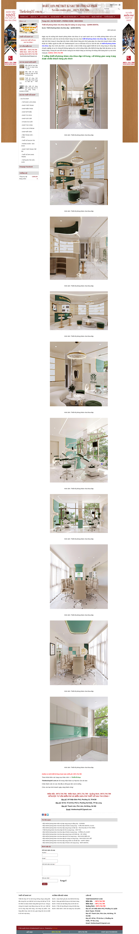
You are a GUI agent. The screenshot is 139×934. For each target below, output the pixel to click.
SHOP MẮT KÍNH (26, 131)
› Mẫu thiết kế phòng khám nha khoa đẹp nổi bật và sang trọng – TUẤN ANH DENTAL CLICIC (68, 825)
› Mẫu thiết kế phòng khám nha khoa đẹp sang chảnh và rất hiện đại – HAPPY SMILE (65, 840)
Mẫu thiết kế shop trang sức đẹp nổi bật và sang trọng (31, 73)
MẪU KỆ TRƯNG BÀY (70, 16)
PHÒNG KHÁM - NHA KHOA (27, 145)
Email (44, 858)
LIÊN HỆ (22, 21)
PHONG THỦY (84, 16)
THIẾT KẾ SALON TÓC (28, 140)
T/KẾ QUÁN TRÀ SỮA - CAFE (28, 161)
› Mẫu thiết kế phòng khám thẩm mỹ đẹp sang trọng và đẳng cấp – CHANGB (63, 823)
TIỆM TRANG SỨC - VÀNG (27, 136)
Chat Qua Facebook (109, 932)
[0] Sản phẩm (114, 5)
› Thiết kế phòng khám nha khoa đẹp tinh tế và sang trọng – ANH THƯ (61, 830)
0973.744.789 (82, 932)
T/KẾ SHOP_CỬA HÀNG (28, 102)
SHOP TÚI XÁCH (26, 115)
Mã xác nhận (46, 878)
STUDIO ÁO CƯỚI (27, 122)
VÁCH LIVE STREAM (27, 128)
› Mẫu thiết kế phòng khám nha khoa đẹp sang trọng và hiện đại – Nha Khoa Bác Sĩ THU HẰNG (68, 828)
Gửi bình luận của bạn (48, 864)
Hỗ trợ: (30, 932)
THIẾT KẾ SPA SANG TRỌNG (27, 155)
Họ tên (44, 852)
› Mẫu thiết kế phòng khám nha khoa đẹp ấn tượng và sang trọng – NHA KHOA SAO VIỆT (67, 838)
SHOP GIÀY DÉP (26, 118)
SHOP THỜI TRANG (27, 105)
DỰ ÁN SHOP (24, 98)
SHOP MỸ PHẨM (26, 112)
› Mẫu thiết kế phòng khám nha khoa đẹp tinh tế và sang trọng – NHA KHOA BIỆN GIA (66, 836)
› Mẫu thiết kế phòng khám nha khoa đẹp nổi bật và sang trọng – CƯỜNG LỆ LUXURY (66, 832)
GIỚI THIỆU (44, 16)
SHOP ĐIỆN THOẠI (27, 108)
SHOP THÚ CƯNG (27, 125)
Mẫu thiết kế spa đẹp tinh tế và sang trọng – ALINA (31, 67)
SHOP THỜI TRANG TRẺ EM (28, 150)
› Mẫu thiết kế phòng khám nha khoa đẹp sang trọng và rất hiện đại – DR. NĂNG (64, 834)
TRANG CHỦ (24, 16)
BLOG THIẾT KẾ (97, 16)
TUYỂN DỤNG (109, 16)
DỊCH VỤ (34, 16)
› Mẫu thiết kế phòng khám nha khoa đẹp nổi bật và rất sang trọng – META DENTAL (65, 842)
